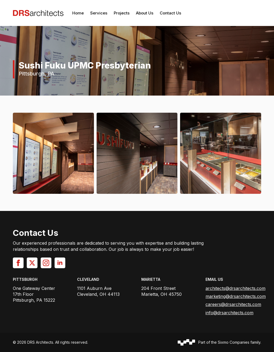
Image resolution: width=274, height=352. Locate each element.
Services (98, 13)
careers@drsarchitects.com (233, 304)
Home (78, 13)
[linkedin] (60, 263)
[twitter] (32, 263)
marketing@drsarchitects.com (236, 296)
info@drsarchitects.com (229, 312)
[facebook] (18, 263)
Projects (122, 13)
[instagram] (46, 263)
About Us (144, 13)
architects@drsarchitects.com (235, 288)
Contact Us (170, 13)
